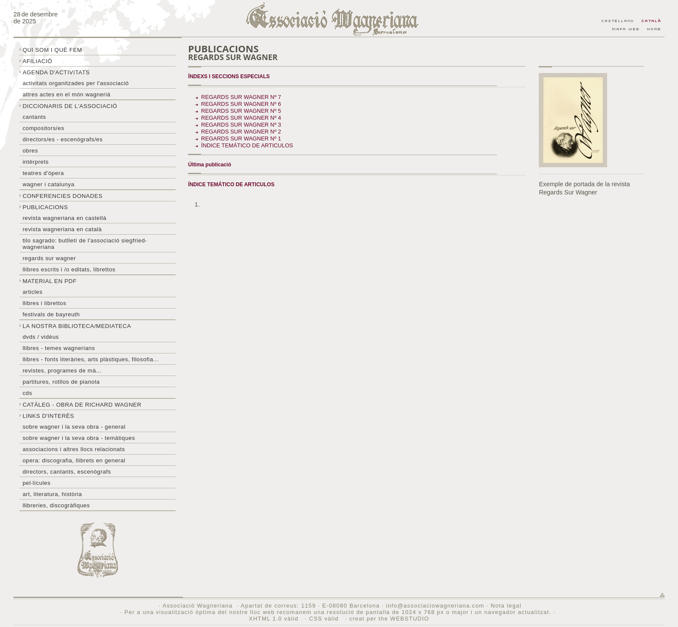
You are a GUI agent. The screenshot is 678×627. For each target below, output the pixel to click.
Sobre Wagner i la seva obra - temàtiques (78, 438)
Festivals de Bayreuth (51, 314)
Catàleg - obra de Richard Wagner (81, 404)
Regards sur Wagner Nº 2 (241, 131)
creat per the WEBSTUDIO (389, 618)
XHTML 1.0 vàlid (275, 618)
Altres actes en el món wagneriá (66, 94)
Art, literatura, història (52, 494)
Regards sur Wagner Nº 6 (241, 104)
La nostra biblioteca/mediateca (76, 326)
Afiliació (37, 61)
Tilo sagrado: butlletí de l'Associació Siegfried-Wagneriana (84, 243)
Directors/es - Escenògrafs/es (62, 139)
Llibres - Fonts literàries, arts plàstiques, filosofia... (90, 359)
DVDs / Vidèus (40, 337)
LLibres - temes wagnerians (58, 348)
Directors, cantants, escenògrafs (66, 471)
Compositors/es (43, 128)
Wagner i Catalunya (48, 184)
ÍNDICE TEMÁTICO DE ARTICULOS (247, 145)
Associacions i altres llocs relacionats (73, 449)
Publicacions (45, 207)
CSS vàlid (325, 618)
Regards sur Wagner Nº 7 (241, 97)
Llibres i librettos (44, 303)
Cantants (34, 117)
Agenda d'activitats (56, 72)
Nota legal (506, 605)
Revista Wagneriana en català (62, 229)
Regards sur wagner (49, 258)
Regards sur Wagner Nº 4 (241, 118)
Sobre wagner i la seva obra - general (73, 426)
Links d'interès (48, 416)
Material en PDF (49, 281)
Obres (30, 150)
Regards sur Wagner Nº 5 (241, 111)
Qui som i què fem (52, 50)
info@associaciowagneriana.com (435, 605)
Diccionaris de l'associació (69, 106)
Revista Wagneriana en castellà (64, 218)
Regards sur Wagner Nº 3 (241, 124)
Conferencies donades (62, 196)
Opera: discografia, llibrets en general (73, 460)
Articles (32, 292)
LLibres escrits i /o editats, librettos (68, 269)
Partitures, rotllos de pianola (60, 382)
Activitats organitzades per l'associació (75, 83)
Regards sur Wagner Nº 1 (241, 138)
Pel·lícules (36, 483)
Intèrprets (35, 162)
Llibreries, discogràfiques (56, 505)
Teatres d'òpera (43, 173)
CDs (27, 393)
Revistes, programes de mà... (62, 370)
